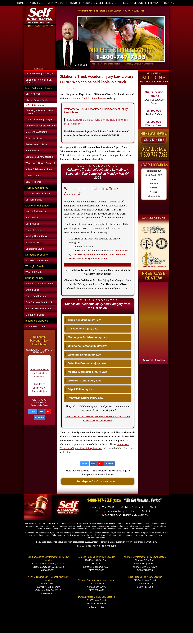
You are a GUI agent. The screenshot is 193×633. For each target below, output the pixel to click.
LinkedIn (39, 417)
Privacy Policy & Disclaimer (154, 360)
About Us (154, 507)
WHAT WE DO (56, 3)
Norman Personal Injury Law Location (96, 580)
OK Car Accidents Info (36, 100)
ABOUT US (36, 3)
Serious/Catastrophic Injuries (40, 283)
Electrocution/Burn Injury (38, 308)
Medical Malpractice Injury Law (86, 371)
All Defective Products (36, 260)
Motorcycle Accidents (36, 132)
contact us (89, 542)
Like (41, 411)
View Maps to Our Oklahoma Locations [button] (98, 481)
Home (93, 507)
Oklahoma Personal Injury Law (85, 345)
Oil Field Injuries (33, 199)
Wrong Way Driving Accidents (40, 163)
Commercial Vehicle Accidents (41, 125)
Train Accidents (33, 175)
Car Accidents (32, 93)
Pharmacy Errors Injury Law (84, 397)
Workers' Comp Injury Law (83, 380)
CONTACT (170, 3)
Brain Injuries (32, 290)
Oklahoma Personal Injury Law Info (38, 81)
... (98, 254)
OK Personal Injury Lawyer (39, 73)
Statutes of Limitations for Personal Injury (39, 390)
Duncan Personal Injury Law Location (96, 597)
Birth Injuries (31, 217)
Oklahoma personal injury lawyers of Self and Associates (98, 523)
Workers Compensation (37, 193)
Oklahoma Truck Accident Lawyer (87, 98)
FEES (125, 3)
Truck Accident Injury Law (83, 320)
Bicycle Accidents (34, 138)
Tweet (32, 411)
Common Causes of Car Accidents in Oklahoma (39, 375)
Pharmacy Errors (34, 242)
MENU (73, 3)
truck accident (99, 201)
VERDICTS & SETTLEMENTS (99, 3)
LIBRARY (153, 3)
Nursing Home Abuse (36, 236)
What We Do (108, 507)
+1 (48, 411)
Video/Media (114, 511)
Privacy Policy (39, 69)
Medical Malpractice (35, 211)
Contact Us (147, 511)
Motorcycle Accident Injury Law (86, 337)
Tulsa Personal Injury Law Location (145, 577)
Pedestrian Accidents (36, 144)
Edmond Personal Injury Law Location (96, 557)
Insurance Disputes (35, 326)
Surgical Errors (33, 230)
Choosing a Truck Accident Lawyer (39, 112)
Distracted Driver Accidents (39, 157)
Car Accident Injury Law (81, 328)
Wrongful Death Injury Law (83, 354)
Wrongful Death (33, 272)
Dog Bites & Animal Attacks (39, 302)
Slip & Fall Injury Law (80, 389)
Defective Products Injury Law (85, 363)
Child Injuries (32, 224)
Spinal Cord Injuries (35, 296)
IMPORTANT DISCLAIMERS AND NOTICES (125, 515)
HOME (21, 3)
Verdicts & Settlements (132, 507)
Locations (131, 511)
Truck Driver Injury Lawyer (38, 119)
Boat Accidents (33, 182)
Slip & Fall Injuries (34, 315)
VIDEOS (138, 3)
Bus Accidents (32, 150)
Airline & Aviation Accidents (39, 169)
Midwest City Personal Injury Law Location (145, 557)
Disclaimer (29, 523)
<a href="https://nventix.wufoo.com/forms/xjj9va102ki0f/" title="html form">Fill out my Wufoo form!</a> (39, 66)
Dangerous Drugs (34, 249)
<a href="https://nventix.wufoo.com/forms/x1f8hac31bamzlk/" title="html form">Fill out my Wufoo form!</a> (153, 322)
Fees (98, 511)
